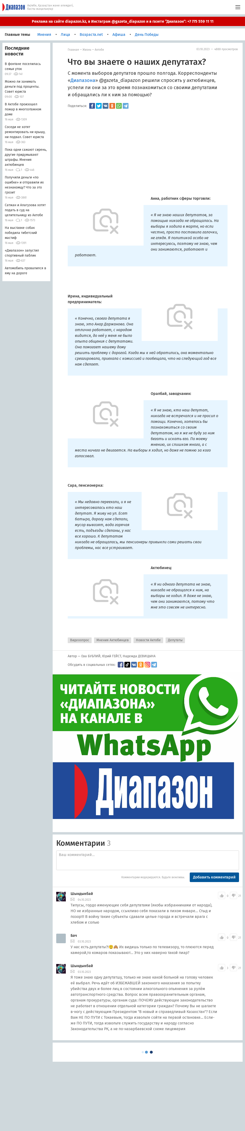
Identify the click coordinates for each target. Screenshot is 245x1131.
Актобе (99, 49)
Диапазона (83, 80)
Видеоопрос (79, 640)
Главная (73, 49)
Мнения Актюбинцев (112, 640)
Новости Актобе (148, 640)
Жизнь (87, 49)
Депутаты (175, 640)
